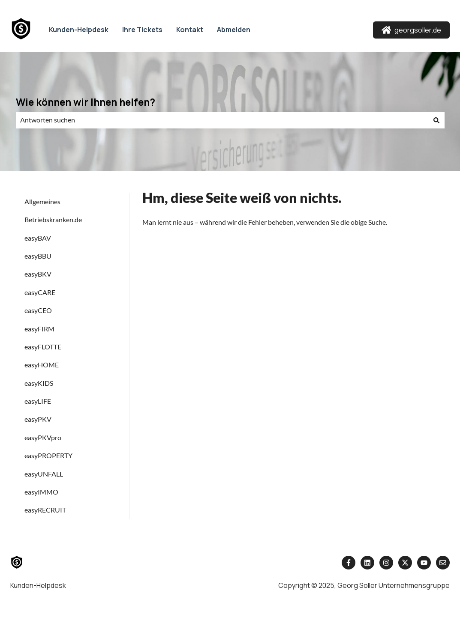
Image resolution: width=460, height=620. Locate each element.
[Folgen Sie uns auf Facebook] (348, 562)
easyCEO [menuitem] (38, 310)
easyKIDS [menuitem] (38, 383)
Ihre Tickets (142, 29)
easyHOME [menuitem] (41, 365)
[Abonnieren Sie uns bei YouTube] (424, 562)
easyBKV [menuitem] (37, 274)
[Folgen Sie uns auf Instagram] (386, 562)
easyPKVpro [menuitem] (42, 437)
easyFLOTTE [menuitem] (42, 347)
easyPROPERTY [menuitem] (48, 455)
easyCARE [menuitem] (39, 292)
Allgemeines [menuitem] (42, 201)
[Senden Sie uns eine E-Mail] (443, 562)
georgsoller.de (412, 30)
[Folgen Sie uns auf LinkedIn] (367, 562)
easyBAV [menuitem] (37, 238)
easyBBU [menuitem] (37, 256)
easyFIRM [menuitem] (39, 329)
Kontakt (189, 29)
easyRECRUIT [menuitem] (45, 510)
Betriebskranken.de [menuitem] (53, 219)
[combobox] (222, 120)
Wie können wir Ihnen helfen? (85, 102)
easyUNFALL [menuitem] (43, 474)
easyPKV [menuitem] (37, 419)
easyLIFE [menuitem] (37, 401)
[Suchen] (436, 120)
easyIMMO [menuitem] (41, 492)
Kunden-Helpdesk (78, 29)
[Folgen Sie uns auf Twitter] (405, 562)
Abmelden (233, 29)
